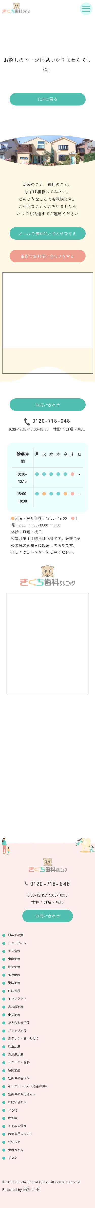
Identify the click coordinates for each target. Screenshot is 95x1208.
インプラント (17, 998)
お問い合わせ (47, 405)
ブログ (12, 1157)
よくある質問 (17, 1126)
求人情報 (14, 951)
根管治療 (14, 967)
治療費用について (20, 1133)
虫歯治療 (14, 958)
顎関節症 (14, 1070)
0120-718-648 (51, 420)
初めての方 (15, 935)
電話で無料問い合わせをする (47, 256)
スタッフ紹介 (17, 943)
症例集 (12, 1118)
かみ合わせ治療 (19, 1022)
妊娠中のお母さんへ (22, 1094)
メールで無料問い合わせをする (47, 233)
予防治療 (14, 982)
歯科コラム (15, 1150)
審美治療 (14, 1014)
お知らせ (14, 1142)
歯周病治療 (15, 1054)
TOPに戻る (47, 99)
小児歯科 (14, 975)
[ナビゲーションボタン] (86, 9)
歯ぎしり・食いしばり (23, 1038)
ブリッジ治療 (17, 1030)
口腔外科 (14, 990)
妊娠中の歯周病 (19, 1078)
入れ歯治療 (15, 1006)
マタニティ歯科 (19, 1062)
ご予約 (12, 1110)
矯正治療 (14, 1046)
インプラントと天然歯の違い (28, 1086)
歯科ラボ (31, 1189)
